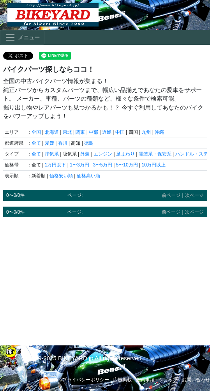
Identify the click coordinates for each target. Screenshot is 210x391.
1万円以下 (55, 165)
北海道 (52, 132)
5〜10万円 (127, 165)
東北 (67, 132)
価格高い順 (88, 176)
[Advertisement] (105, 277)
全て (36, 143)
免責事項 (145, 379)
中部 (93, 132)
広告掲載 (122, 379)
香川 (62, 143)
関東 (80, 132)
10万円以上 (153, 165)
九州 (146, 132)
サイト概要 (46, 379)
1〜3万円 (79, 165)
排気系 (52, 154)
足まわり (125, 154)
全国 (36, 132)
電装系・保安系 (155, 154)
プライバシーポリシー (85, 379)
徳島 (89, 143)
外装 (85, 154)
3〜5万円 (102, 165)
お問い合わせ (196, 379)
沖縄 (159, 132)
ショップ (168, 379)
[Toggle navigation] (22, 37)
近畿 (106, 132)
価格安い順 (61, 176)
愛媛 (49, 143)
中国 (120, 132)
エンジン (103, 154)
